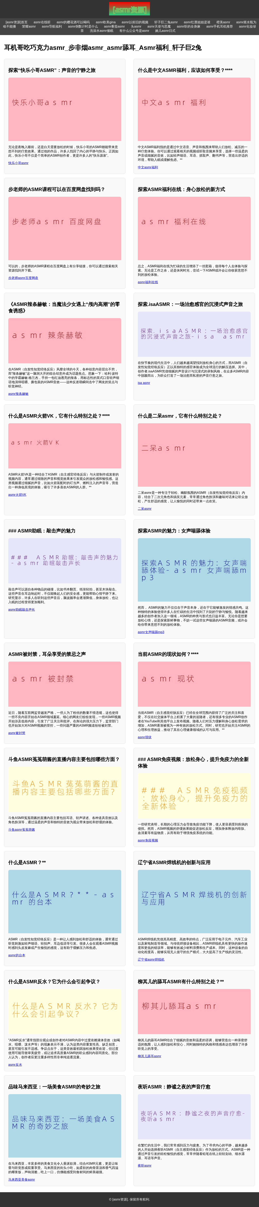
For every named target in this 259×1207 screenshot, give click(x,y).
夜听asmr (145, 1165)
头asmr (136, 26)
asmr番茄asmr (114, 26)
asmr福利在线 (148, 282)
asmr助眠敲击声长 (21, 609)
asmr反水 (15, 1064)
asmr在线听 (42, 22)
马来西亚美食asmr (21, 1179)
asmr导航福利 (52, 26)
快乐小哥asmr (18, 163)
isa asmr (144, 383)
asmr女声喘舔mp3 (151, 632)
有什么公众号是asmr (134, 30)
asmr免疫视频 (148, 840)
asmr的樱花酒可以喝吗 (73, 22)
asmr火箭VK (17, 494)
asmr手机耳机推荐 (219, 26)
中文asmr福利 (148, 167)
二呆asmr (145, 508)
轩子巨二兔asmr (166, 22)
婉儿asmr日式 (165, 30)
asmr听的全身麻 (188, 26)
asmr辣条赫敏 (18, 394)
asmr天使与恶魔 (159, 26)
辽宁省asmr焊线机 (151, 959)
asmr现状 (145, 737)
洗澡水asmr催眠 (101, 30)
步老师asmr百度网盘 (23, 278)
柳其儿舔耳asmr (149, 1056)
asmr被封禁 (16, 733)
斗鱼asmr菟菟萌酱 (21, 829)
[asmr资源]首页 (17, 22)
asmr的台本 (16, 955)
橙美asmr (223, 22)
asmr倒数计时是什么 (83, 26)
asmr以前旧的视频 (135, 22)
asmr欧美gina (106, 22)
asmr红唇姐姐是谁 (197, 22)
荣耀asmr (29, 26)
